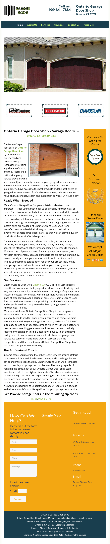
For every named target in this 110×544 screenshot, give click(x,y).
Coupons (59, 24)
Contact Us (73, 24)
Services (45, 24)
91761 (34, 398)
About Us (32, 24)
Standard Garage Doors (95, 216)
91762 (41, 398)
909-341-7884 (60, 9)
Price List (89, 24)
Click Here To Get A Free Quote (95, 141)
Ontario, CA (33, 136)
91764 (49, 398)
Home (19, 24)
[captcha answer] (22, 491)
